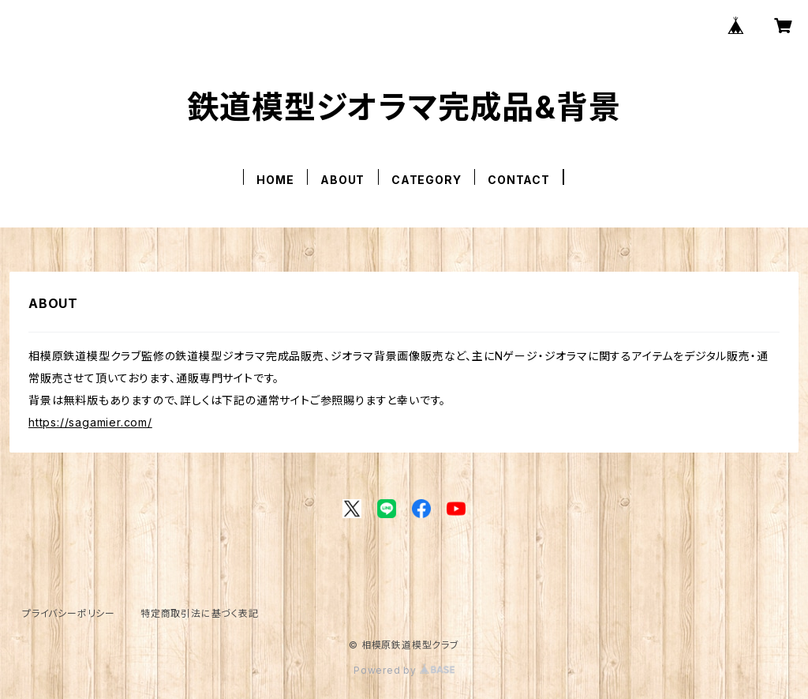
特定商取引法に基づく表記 (199, 613)
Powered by (404, 670)
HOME (275, 179)
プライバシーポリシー (68, 613)
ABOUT (342, 179)
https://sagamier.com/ (90, 422)
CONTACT (519, 179)
